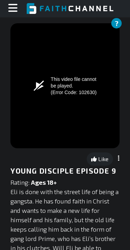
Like (100, 159)
